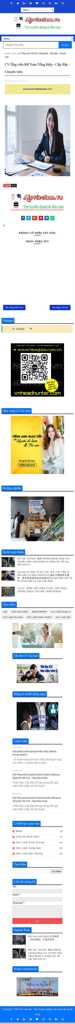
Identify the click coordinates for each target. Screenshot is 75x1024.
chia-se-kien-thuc (28, 838)
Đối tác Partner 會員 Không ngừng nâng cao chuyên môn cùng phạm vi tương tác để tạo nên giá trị (43, 563)
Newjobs (20, 330)
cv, (27, 81)
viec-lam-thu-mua (13, 619)
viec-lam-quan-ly (61, 613)
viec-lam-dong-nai (28, 849)
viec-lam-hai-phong (29, 855)
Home (7, 53)
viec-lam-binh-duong (30, 844)
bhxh (19, 832)
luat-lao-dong (19, 613)
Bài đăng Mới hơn (14, 308)
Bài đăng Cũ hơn (60, 308)
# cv (13, 185)
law (5, 613)
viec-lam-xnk (63, 619)
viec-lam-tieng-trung (39, 619)
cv (14, 53)
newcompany (39, 613)
